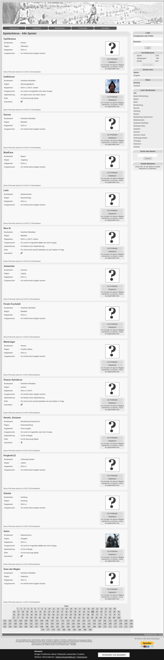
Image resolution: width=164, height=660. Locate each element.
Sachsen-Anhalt (139, 135)
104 (20, 621)
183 (79, 630)
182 (74, 630)
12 (58, 609)
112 (62, 621)
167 (89, 627)
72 (106, 615)
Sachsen (137, 132)
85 (53, 618)
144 (99, 624)
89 (70, 618)
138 (68, 624)
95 (96, 618)
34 (49, 612)
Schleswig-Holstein (140, 138)
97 (105, 618)
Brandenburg (138, 105)
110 (52, 621)
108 (41, 621)
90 (75, 618)
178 (53, 630)
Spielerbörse (60, 28)
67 (84, 615)
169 (99, 627)
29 (27, 612)
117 (89, 621)
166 (83, 627)
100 (118, 618)
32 (40, 612)
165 (78, 627)
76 (14, 618)
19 (88, 609)
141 (83, 624)
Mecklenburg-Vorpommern (143, 117)
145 (104, 624)
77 (18, 618)
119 (99, 621)
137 (62, 624)
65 (75, 615)
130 (25, 624)
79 (27, 618)
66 (79, 615)
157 (36, 627)
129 (20, 624)
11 (54, 609)
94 (92, 618)
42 (84, 612)
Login (148, 48)
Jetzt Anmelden (148, 64)
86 (57, 618)
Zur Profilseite (112, 59)
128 (15, 624)
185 (90, 630)
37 (62, 612)
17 (80, 609)
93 (88, 618)
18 (84, 609)
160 (52, 627)
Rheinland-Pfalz (139, 126)
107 (36, 621)
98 (109, 618)
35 (53, 612)
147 (115, 624)
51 (14, 615)
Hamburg (137, 111)
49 (114, 612)
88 (66, 618)
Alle (135, 93)
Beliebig (137, 83)
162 (62, 627)
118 (94, 621)
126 (4, 624)
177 (48, 630)
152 (10, 627)
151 (4, 627)
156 (31, 627)
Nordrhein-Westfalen (141, 123)
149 (126, 624)
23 (106, 609)
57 (40, 615)
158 (41, 627)
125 (131, 621)
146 (110, 624)
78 (22, 618)
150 (131, 624)
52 (18, 615)
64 (71, 615)
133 (41, 624)
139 (73, 624)
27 (18, 612)
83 (44, 618)
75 (119, 615)
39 (71, 612)
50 (119, 612)
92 (83, 618)
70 (97, 615)
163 (68, 627)
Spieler (136, 72)
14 (67, 609)
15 (71, 609)
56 (36, 615)
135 (52, 624)
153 (15, 627)
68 (88, 615)
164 (73, 627)
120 (104, 621)
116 (83, 621)
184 (84, 630)
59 (49, 615)
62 (62, 615)
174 (126, 627)
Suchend (137, 86)
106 (31, 621)
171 (110, 627)
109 (47, 621)
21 (97, 609)
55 (32, 615)
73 (110, 615)
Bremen (136, 108)
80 (31, 618)
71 (101, 615)
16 (75, 609)
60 (53, 615)
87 (62, 618)
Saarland (137, 129)
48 (110, 612)
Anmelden (105, 28)
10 (49, 609)
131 (31, 624)
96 (101, 618)
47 (106, 612)
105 (25, 621)
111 (57, 621)
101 (4, 621)
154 (20, 627)
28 (23, 612)
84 (48, 618)
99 (114, 618)
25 (115, 609)
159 (47, 627)
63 (66, 615)
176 (42, 630)
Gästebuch (112, 62)
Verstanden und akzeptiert (114, 655)
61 (58, 615)
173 (120, 627)
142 (89, 624)
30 (32, 612)
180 (64, 630)
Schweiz (137, 147)
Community (82, 28)
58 (45, 615)
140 (78, 624)
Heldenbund (14, 28)
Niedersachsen (139, 120)
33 (45, 612)
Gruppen (137, 75)
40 (75, 612)
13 (62, 609)
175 (131, 627)
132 (36, 624)
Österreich (137, 144)
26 (14, 612)
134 (47, 624)
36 (58, 612)
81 (35, 618)
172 (115, 627)
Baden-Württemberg (141, 96)
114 (73, 621)
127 (10, 624)
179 (58, 630)
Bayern (136, 99)
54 (27, 615)
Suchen (148, 158)
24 (110, 609)
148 (120, 624)
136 (57, 624)
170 (104, 627)
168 (94, 627)
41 (79, 612)
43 (88, 612)
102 (10, 621)
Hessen (136, 114)
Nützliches (37, 28)
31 (36, 612)
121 (110, 621)
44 (93, 612)
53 (23, 615)
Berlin (136, 102)
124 (126, 621)
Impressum (82, 657)
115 (78, 621)
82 (40, 618)
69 (93, 615)
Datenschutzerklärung (65, 657)
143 (94, 624)
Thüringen (137, 141)
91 (79, 618)
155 (25, 627)
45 (97, 612)
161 (57, 627)
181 (69, 630)
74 (114, 615)
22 (102, 609)
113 (68, 621)
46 (101, 612)
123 (120, 621)
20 (93, 609)
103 (15, 621)
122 (115, 621)
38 (66, 612)
